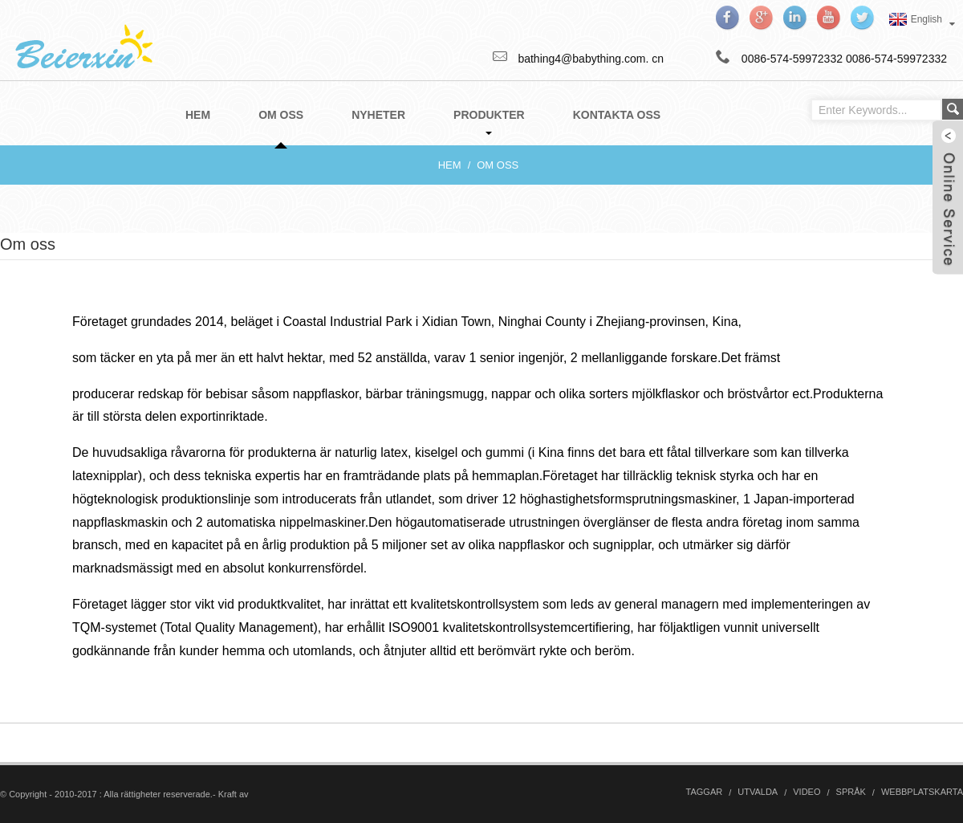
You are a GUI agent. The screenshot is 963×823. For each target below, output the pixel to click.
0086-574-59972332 (896, 58)
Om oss (497, 165)
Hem (449, 165)
